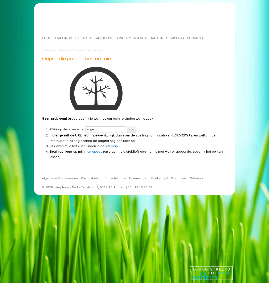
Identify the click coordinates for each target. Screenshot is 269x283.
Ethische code (115, 178)
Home (46, 38)
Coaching (62, 38)
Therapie (82, 38)
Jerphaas (64, 50)
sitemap (111, 146)
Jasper (176, 38)
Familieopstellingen (111, 38)
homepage (94, 151)
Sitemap (196, 178)
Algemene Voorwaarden (60, 178)
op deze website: (67, 129)
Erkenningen (138, 178)
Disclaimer (179, 178)
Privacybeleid (91, 178)
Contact (194, 38)
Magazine (157, 38)
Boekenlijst (159, 178)
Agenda (140, 38)
